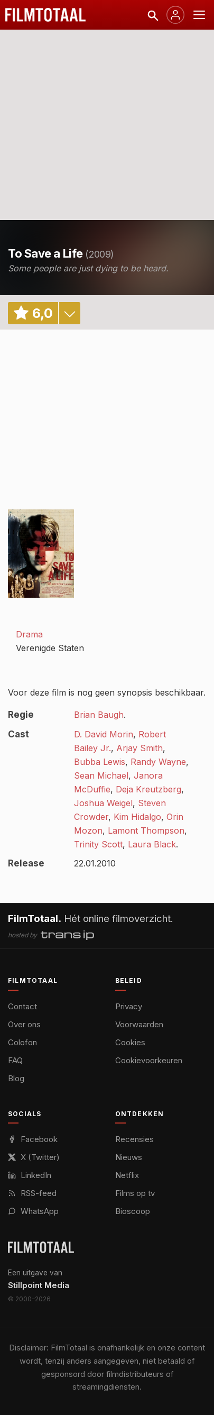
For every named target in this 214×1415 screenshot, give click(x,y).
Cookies (130, 1042)
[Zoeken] (152, 15)
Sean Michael (101, 775)
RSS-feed (32, 1193)
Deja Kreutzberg (148, 789)
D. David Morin (103, 734)
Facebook (33, 1139)
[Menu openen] (199, 14)
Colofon (22, 1042)
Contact (22, 1006)
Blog (16, 1078)
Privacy (128, 1006)
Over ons (24, 1024)
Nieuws (128, 1157)
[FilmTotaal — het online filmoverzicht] (41, 1247)
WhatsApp (33, 1211)
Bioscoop (132, 1211)
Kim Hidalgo (137, 816)
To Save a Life (45, 253)
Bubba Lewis (99, 761)
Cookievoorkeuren (148, 1060)
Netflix (127, 1175)
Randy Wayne (158, 761)
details (69, 313)
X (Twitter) (34, 1157)
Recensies (134, 1139)
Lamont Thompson (146, 830)
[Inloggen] (175, 15)
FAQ (15, 1060)
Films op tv (135, 1193)
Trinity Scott (98, 844)
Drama (29, 634)
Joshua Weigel (103, 803)
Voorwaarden (139, 1024)
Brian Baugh (99, 714)
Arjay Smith (139, 748)
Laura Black (152, 844)
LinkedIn (29, 1175)
